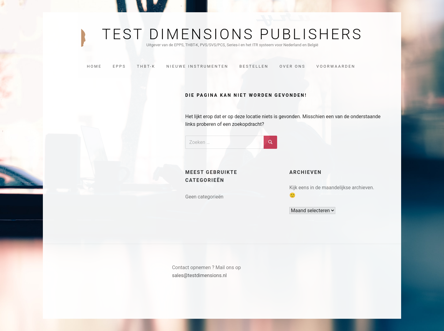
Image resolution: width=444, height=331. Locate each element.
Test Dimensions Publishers (232, 34)
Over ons (293, 66)
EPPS (119, 66)
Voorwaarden (335, 66)
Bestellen (254, 66)
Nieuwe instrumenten (197, 66)
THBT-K (146, 66)
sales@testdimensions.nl (199, 275)
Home (94, 66)
